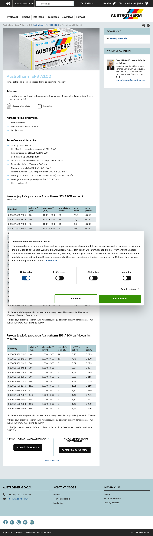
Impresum (7, 532)
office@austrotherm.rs (18, 498)
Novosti (107, 494)
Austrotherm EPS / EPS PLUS (46, 25)
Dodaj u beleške (51, 460)
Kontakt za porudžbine (75, 450)
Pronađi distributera (27, 447)
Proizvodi (12, 17)
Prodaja (57, 494)
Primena (25, 17)
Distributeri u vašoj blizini (131, 3)
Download (67, 17)
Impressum (51, 260)
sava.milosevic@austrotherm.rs (130, 80)
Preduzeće (53, 17)
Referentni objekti (112, 498)
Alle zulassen (120, 298)
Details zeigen (128, 289)
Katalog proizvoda (118, 38)
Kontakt (80, 17)
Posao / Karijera (111, 502)
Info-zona (38, 17)
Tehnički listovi (88, 3)
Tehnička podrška (61, 498)
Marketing (58, 503)
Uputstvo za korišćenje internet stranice (33, 532)
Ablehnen (76, 298)
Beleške (107, 3)
